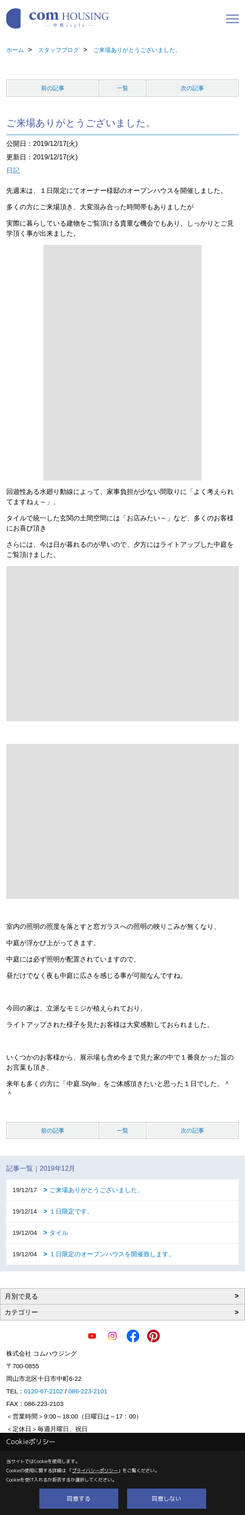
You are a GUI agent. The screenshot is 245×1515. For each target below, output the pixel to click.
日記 (13, 170)
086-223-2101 (87, 1391)
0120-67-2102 (43, 1391)
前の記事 (52, 88)
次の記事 (192, 88)
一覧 (122, 88)
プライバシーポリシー (95, 1470)
